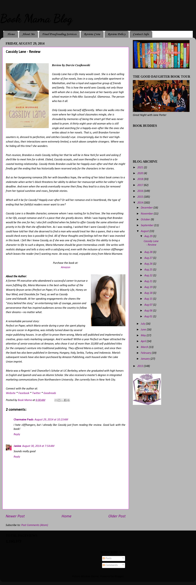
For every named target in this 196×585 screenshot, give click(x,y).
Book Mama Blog (36, 18)
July (143, 323)
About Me (28, 34)
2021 (140, 167)
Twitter (36, 393)
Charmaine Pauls (24, 419)
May (144, 335)
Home (11, 34)
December (147, 207)
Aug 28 (148, 252)
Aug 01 (148, 316)
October (146, 219)
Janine (17, 446)
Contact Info (141, 34)
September (147, 225)
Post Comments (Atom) (34, 525)
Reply (17, 434)
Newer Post (15, 516)
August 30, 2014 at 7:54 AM (38, 446)
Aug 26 (148, 263)
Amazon (65, 267)
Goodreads (49, 393)
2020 (140, 173)
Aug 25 (148, 269)
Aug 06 (148, 310)
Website (11, 393)
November (147, 213)
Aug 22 (148, 275)
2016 (140, 191)
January (145, 358)
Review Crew (92, 34)
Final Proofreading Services (59, 34)
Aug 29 (148, 236)
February (146, 353)
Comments (110, 565)
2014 (140, 202)
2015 (140, 196)
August (145, 231)
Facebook (23, 393)
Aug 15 (148, 298)
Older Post (117, 516)
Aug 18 (148, 293)
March (145, 347)
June (144, 329)
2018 (140, 179)
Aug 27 (148, 258)
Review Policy (116, 34)
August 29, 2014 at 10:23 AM (51, 419)
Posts (107, 558)
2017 (140, 185)
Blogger (119, 576)
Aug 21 (148, 281)
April (144, 341)
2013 (140, 366)
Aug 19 (148, 287)
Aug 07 (148, 304)
